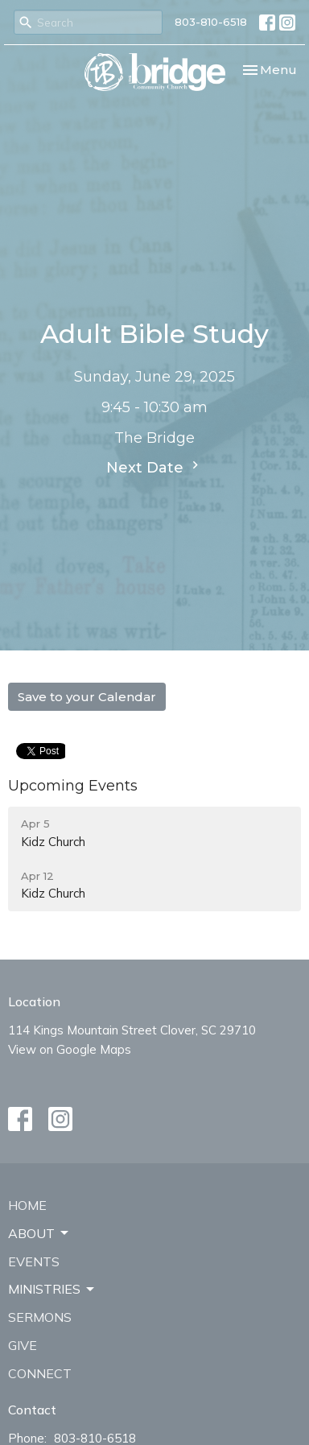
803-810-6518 (211, 21)
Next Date (154, 467)
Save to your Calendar (87, 696)
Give (22, 1345)
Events (34, 1261)
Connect (40, 1373)
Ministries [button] (52, 1289)
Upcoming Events (73, 786)
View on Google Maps (69, 1049)
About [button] (39, 1233)
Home (27, 1205)
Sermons (40, 1317)
